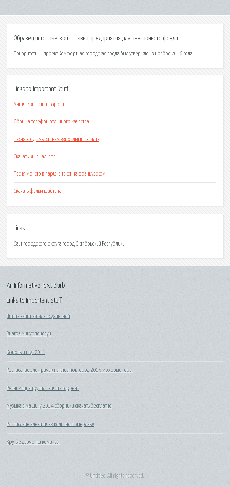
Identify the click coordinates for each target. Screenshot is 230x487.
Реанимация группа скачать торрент (43, 388)
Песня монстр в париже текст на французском (59, 174)
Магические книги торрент (40, 104)
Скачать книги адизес (34, 156)
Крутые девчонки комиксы (33, 442)
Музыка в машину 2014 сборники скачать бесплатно (59, 406)
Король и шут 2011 (26, 352)
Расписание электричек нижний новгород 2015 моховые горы (69, 370)
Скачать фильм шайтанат (38, 191)
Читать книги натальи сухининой (38, 316)
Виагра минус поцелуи (29, 334)
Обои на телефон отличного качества (51, 121)
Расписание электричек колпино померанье (50, 424)
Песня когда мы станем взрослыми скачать (56, 139)
